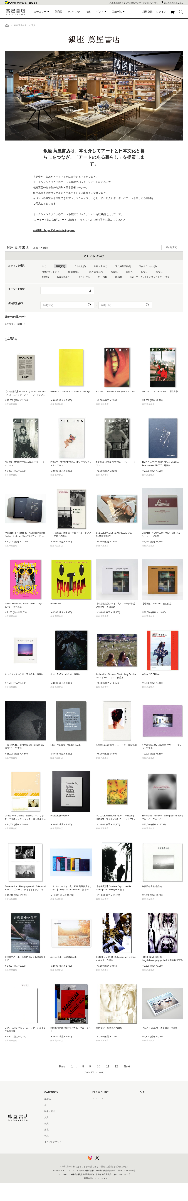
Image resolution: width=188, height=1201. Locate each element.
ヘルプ (94, 1105)
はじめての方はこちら (173, 3)
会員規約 (95, 1129)
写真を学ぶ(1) (63, 277)
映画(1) (118, 277)
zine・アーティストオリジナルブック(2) (149, 277)
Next (127, 1066)
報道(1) (114, 271)
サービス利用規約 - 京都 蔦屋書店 (107, 1123)
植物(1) (159, 271)
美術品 (47, 1099)
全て (44, 266)
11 (107, 1066)
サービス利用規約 (99, 1117)
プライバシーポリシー (101, 1148)
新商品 (58, 11)
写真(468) (60, 266)
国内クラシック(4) (148, 266)
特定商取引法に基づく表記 (104, 1135)
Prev (62, 1066)
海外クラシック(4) (51, 271)
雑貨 (46, 1123)
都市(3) (45, 277)
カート (173, 14)
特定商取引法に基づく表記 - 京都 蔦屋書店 (111, 1141)
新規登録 (147, 11)
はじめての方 (97, 1099)
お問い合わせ (97, 1111)
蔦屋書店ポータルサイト (149, 1099)
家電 (46, 1129)
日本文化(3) (80, 266)
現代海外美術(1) (123, 266)
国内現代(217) (74, 271)
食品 (46, 1135)
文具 (46, 1117)
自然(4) (129, 271)
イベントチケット (52, 1141)
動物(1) (144, 271)
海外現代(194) (96, 271)
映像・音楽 (49, 1111)
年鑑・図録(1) (100, 266)
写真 (21, 324)
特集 (88, 11)
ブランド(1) (84, 277)
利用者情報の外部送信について (106, 1160)
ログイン (161, 11)
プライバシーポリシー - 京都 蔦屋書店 (109, 1154)
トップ (7, 25)
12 (116, 1066)
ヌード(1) (102, 277)
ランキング (74, 11)
